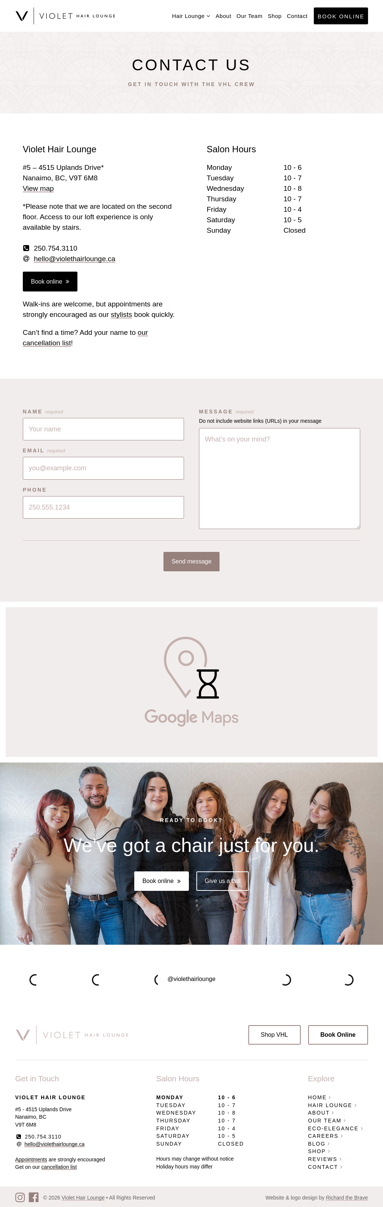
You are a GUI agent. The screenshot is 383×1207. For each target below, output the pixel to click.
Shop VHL (274, 1035)
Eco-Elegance (336, 1128)
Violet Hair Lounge (83, 1198)
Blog (319, 1144)
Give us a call (222, 881)
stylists (121, 314)
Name (43, 411)
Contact (297, 16)
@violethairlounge (191, 979)
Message (226, 411)
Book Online (341, 16)
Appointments (31, 1159)
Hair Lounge (191, 16)
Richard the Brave (347, 1198)
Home (320, 1097)
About (224, 16)
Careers (326, 1136)
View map (38, 188)
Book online (46, 281)
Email (44, 450)
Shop (275, 16)
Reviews (325, 1159)
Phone (35, 489)
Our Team (249, 16)
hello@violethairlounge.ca (74, 259)
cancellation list (59, 1167)
